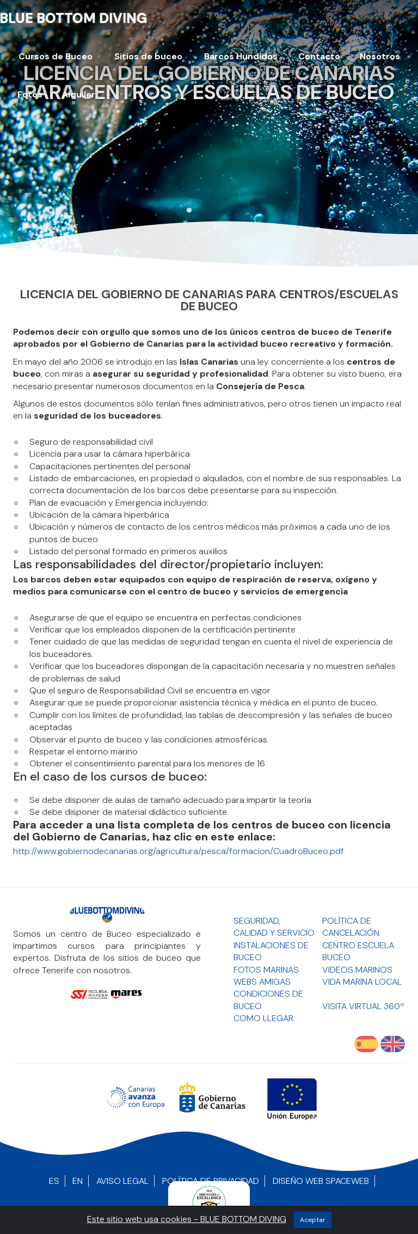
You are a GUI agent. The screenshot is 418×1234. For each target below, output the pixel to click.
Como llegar (263, 1018)
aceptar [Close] (312, 1219)
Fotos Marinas (266, 969)
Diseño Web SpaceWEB (321, 1181)
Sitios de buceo (148, 56)
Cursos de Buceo (56, 56)
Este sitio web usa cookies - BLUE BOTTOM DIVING (186, 1219)
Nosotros (380, 56)
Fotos (29, 94)
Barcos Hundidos (241, 56)
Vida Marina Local (362, 981)
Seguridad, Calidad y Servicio (274, 926)
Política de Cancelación (350, 926)
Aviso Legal (122, 1181)
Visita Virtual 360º (363, 1006)
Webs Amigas (262, 981)
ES (54, 1181)
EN (77, 1181)
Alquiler (78, 94)
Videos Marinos (357, 969)
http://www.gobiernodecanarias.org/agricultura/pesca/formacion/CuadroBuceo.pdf (178, 851)
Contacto (319, 56)
